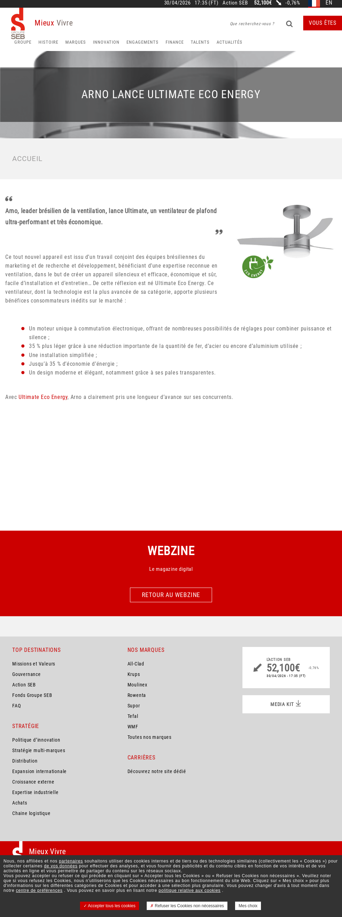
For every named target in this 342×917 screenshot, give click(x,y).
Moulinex (137, 684)
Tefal (133, 716)
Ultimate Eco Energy (43, 397)
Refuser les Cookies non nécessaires (187, 905)
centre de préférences (39, 890)
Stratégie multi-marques (38, 750)
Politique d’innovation (36, 740)
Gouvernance (26, 674)
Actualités (229, 42)
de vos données (61, 866)
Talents (200, 42)
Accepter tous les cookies (109, 905)
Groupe (22, 42)
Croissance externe (33, 782)
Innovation (106, 42)
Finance (175, 42)
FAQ (16, 705)
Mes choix (248, 905)
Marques (75, 42)
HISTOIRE (48, 42)
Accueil (27, 158)
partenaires (71, 861)
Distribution (25, 761)
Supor (134, 705)
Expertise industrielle (35, 792)
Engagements (142, 42)
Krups (134, 674)
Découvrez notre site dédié (157, 771)
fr (314, 3)
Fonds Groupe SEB (32, 695)
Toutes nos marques (150, 737)
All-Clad (136, 664)
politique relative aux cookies (189, 890)
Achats (19, 803)
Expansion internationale (39, 771)
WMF (133, 726)
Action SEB (24, 684)
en (329, 3)
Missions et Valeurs (33, 664)
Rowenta (137, 695)
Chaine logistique (31, 813)
